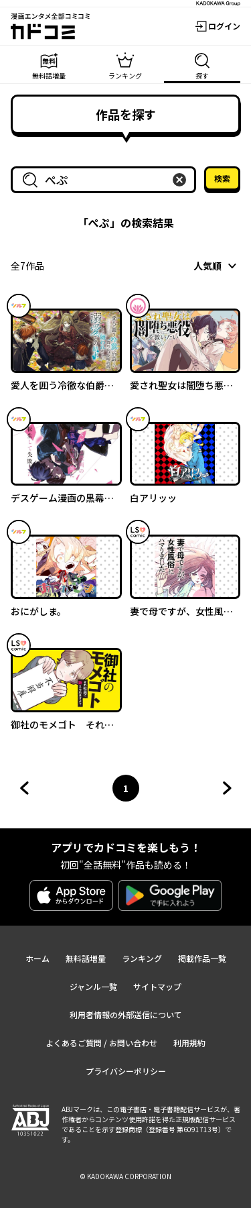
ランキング (142, 958)
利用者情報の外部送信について (126, 1014)
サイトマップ (157, 986)
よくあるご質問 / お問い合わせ (101, 1042)
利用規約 (189, 1042)
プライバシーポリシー (126, 1071)
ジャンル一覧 (93, 986)
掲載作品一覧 (202, 958)
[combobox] (106, 179)
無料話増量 (86, 958)
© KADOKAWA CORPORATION (125, 1176)
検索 (222, 178)
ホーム (37, 958)
